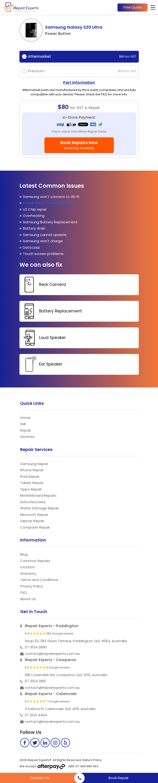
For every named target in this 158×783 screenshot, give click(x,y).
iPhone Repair (31, 470)
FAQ (23, 592)
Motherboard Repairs (38, 495)
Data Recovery (33, 501)
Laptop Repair (32, 520)
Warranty (28, 573)
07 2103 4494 (36, 715)
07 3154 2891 (35, 681)
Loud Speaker (43, 337)
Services (27, 436)
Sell (23, 423)
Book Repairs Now (79, 145)
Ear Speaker (41, 364)
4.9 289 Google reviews (49, 633)
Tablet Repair (31, 482)
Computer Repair (35, 527)
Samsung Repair (34, 463)
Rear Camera (43, 284)
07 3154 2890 (36, 647)
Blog (24, 554)
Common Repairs (35, 560)
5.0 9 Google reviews (47, 667)
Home (25, 417)
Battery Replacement (51, 311)
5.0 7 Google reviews (47, 701)
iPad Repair (29, 476)
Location (27, 567)
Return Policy (92, 760)
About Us (28, 598)
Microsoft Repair (34, 514)
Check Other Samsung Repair (48, 202)
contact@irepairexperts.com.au (52, 653)
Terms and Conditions (39, 579)
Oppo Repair (31, 489)
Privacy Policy (31, 586)
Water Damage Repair (39, 508)
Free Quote (133, 7)
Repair (25, 430)
